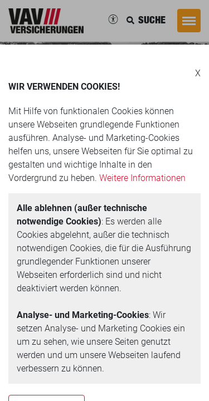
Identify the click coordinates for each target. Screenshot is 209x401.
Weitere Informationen (142, 178)
